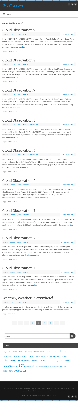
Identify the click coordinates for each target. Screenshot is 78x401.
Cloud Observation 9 (18, 30)
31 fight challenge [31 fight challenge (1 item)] (8, 352)
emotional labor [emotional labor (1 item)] (7, 356)
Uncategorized (28, 124)
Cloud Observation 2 (18, 238)
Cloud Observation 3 (18, 210)
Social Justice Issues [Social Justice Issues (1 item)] (53, 366)
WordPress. (52, 395)
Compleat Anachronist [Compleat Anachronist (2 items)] (36, 352)
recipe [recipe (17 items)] (7, 365)
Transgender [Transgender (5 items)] (9, 370)
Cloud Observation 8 (18, 60)
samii (20, 23)
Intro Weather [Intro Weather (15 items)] (12, 360)
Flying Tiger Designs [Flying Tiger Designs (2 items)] (20, 356)
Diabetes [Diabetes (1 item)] (69, 352)
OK (72, 335)
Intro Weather (12, 51)
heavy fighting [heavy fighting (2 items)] (49, 356)
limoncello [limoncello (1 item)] (39, 361)
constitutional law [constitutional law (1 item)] (49, 352)
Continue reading (19, 47)
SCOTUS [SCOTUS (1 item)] (27, 366)
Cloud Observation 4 (19, 180)
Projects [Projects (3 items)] (67, 360)
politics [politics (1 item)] (61, 361)
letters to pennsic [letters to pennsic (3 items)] (28, 360)
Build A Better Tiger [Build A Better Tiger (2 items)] (20, 352)
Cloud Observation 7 (18, 90)
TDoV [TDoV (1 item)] (64, 366)
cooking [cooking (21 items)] (60, 351)
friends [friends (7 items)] (31, 355)
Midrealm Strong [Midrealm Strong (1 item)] (48, 361)
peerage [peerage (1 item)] (56, 361)
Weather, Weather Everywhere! (27, 298)
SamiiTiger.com (13, 5)
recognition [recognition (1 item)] (14, 366)
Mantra (44, 395)
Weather (26, 34)
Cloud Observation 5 (18, 150)
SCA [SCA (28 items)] (22, 365)
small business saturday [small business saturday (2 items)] (39, 366)
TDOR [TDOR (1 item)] (61, 366)
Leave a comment (67, 34)
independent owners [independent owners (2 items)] (61, 356)
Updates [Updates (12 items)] (21, 370)
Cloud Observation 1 (18, 268)
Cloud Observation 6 (19, 120)
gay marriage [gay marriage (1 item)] (39, 356)
